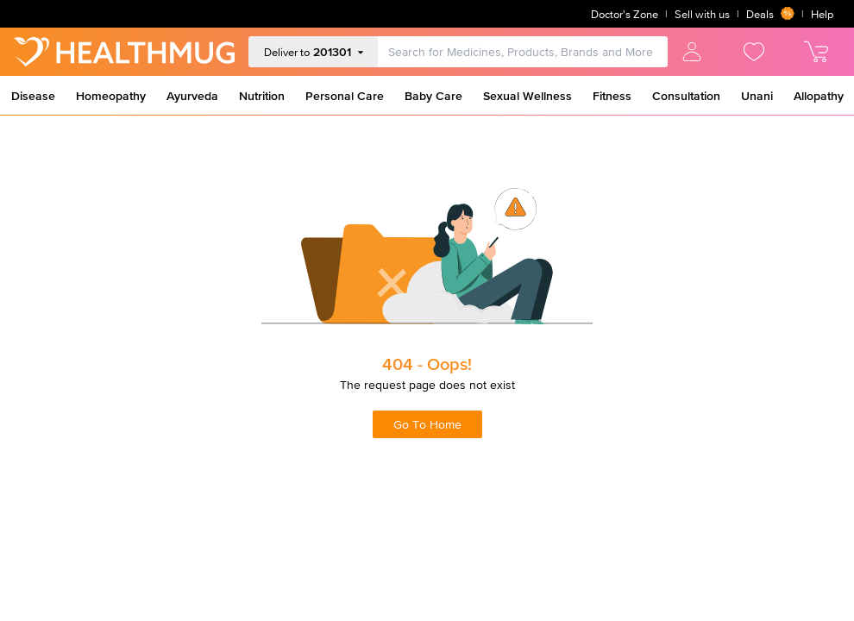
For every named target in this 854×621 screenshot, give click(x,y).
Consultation (686, 96)
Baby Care (433, 96)
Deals (770, 14)
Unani (757, 96)
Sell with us (702, 14)
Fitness (612, 96)
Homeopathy (111, 96)
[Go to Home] (124, 51)
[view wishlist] (754, 51)
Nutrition (262, 96)
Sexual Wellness (527, 96)
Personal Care (344, 96)
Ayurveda (192, 96)
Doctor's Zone (624, 14)
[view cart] (816, 52)
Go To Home (427, 424)
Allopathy (819, 96)
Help (822, 14)
